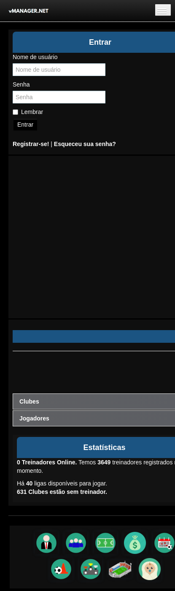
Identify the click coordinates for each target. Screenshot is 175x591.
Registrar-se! (31, 144)
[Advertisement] (79, 237)
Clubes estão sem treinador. (62, 491)
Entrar (25, 124)
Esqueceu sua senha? (85, 144)
